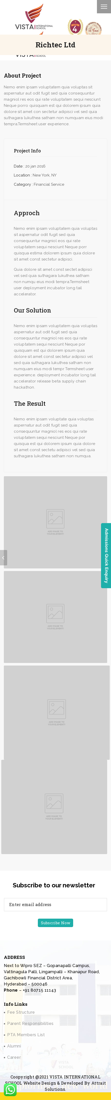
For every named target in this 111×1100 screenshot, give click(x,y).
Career (14, 1057)
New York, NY (45, 175)
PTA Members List (26, 1034)
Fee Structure (21, 1012)
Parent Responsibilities (30, 1023)
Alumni (14, 1046)
